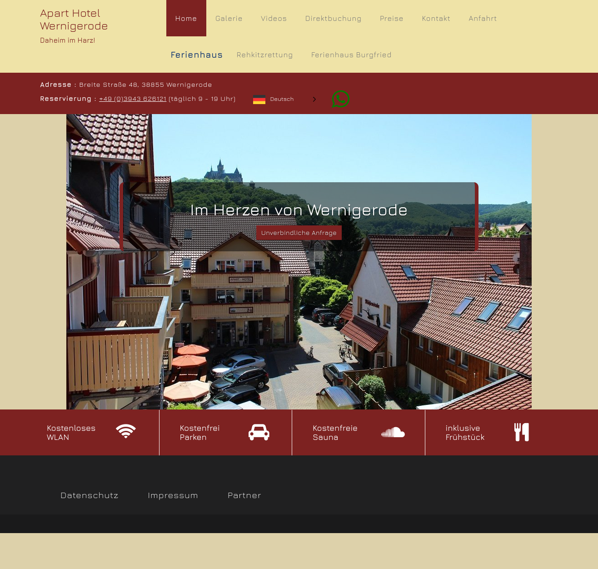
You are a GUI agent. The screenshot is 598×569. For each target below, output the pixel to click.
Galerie (229, 18)
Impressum (173, 496)
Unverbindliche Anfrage (299, 234)
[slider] (299, 261)
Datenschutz (89, 496)
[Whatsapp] (334, 98)
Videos (274, 18)
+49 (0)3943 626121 (131, 98)
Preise (392, 18)
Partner (244, 496)
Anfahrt (482, 18)
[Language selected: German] (284, 98)
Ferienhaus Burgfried (351, 54)
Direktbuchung (333, 18)
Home (186, 18)
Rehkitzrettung (265, 54)
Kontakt (436, 18)
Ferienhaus (197, 55)
